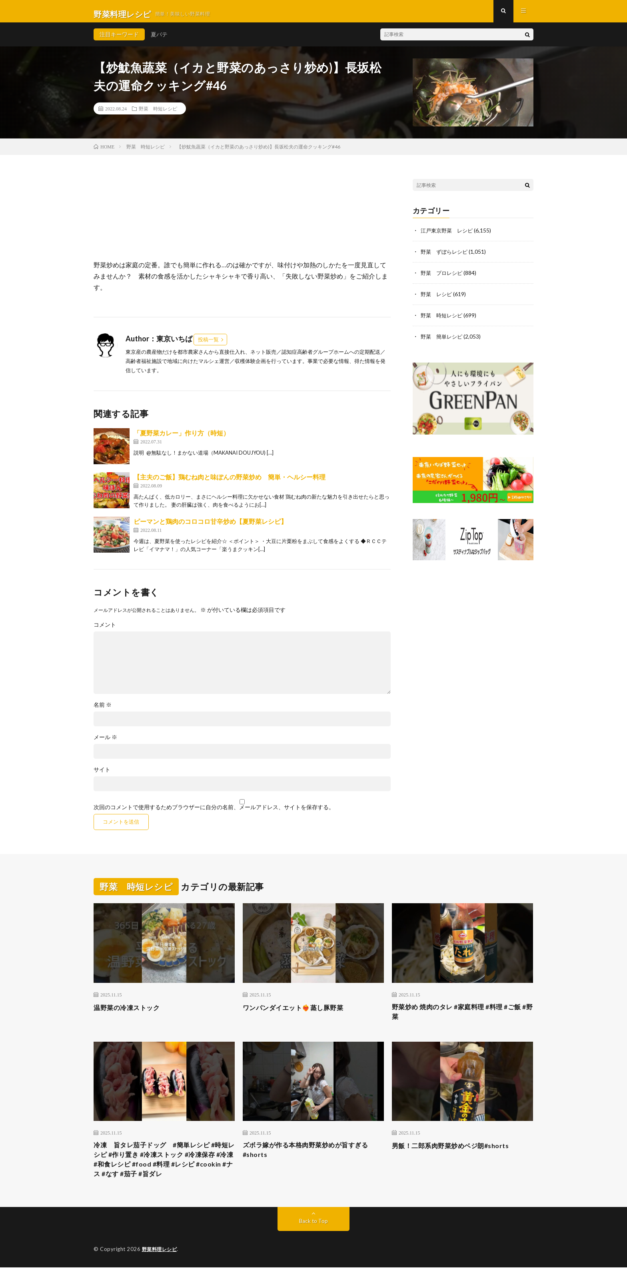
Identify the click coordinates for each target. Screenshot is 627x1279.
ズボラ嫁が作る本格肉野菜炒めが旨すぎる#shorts (313, 1158)
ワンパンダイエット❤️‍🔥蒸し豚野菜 (299, 1012)
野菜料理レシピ (161, 1261)
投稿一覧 (208, 345)
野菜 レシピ (437, 298)
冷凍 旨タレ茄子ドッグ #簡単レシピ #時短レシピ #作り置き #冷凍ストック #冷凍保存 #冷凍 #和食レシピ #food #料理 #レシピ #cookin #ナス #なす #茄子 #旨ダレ (164, 1169)
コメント (105, 630)
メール (105, 743)
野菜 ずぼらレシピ (446, 256)
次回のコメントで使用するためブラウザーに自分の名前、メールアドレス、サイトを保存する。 (214, 813)
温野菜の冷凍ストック (131, 1012)
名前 (103, 710)
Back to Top (314, 1232)
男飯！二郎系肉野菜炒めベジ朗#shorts (457, 1153)
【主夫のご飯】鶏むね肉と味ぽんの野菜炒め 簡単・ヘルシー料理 (229, 482)
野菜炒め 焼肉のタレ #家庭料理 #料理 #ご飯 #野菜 (460, 1018)
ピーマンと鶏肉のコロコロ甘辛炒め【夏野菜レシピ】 (210, 527)
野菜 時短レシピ (158, 114)
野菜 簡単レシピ (443, 340)
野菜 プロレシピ (443, 277)
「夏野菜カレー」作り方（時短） (182, 438)
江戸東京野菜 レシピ (449, 236)
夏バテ (159, 39)
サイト (102, 775)
